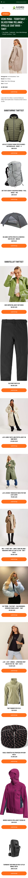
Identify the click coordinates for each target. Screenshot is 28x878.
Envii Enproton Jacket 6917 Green (14, 305)
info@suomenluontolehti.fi (21, 2)
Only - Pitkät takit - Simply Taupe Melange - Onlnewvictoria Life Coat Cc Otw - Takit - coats (14, 550)
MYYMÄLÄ (5, 14)
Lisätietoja (14, 92)
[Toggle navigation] (3, 8)
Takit (17, 76)
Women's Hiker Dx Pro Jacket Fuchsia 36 (14, 820)
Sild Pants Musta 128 (14, 383)
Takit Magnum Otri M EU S (14, 708)
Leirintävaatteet (12, 76)
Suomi (4, 2)
